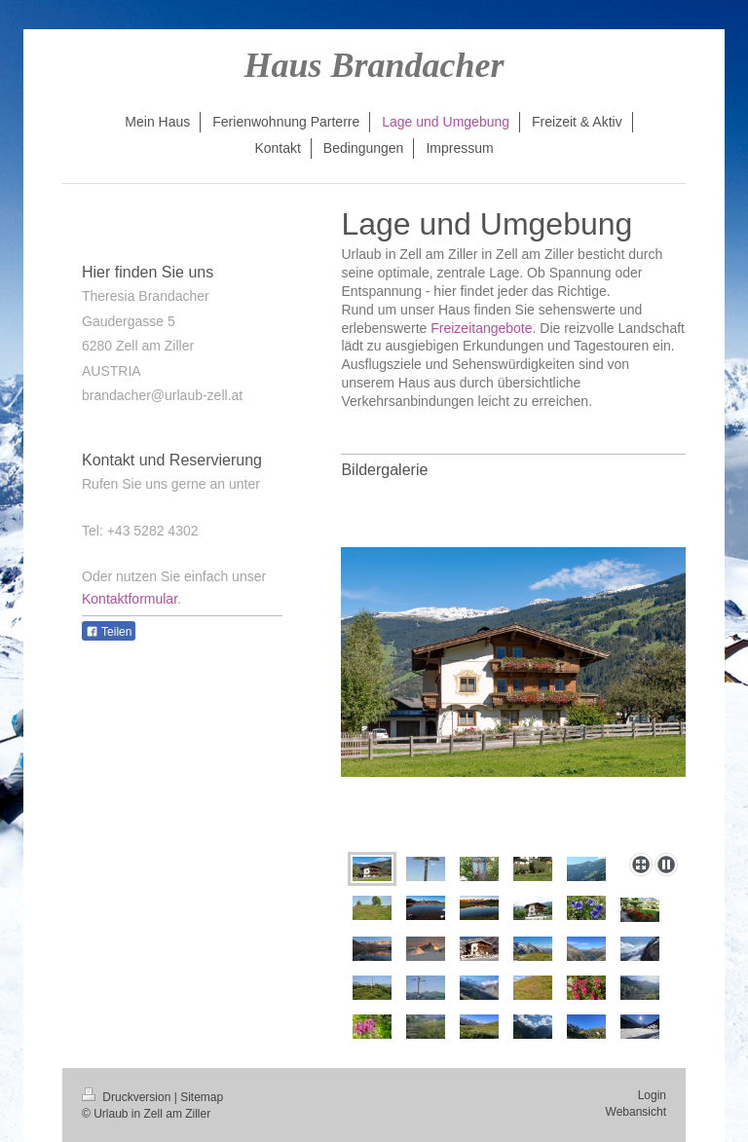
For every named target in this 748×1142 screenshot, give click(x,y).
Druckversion (128, 1097)
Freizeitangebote (481, 328)
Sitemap (201, 1097)
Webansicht (636, 1112)
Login (652, 1095)
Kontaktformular (129, 599)
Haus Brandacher (373, 65)
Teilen (108, 632)
